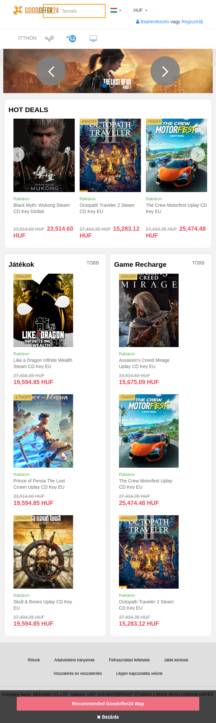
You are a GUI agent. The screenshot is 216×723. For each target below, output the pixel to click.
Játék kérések (176, 660)
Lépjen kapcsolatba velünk (139, 673)
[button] (51, 71)
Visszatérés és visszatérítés (77, 673)
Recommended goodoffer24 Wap (108, 703)
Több (93, 263)
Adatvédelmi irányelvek (74, 660)
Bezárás (108, 716)
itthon (27, 38)
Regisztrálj (192, 21)
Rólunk (34, 660)
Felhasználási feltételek (129, 660)
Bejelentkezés (155, 21)
